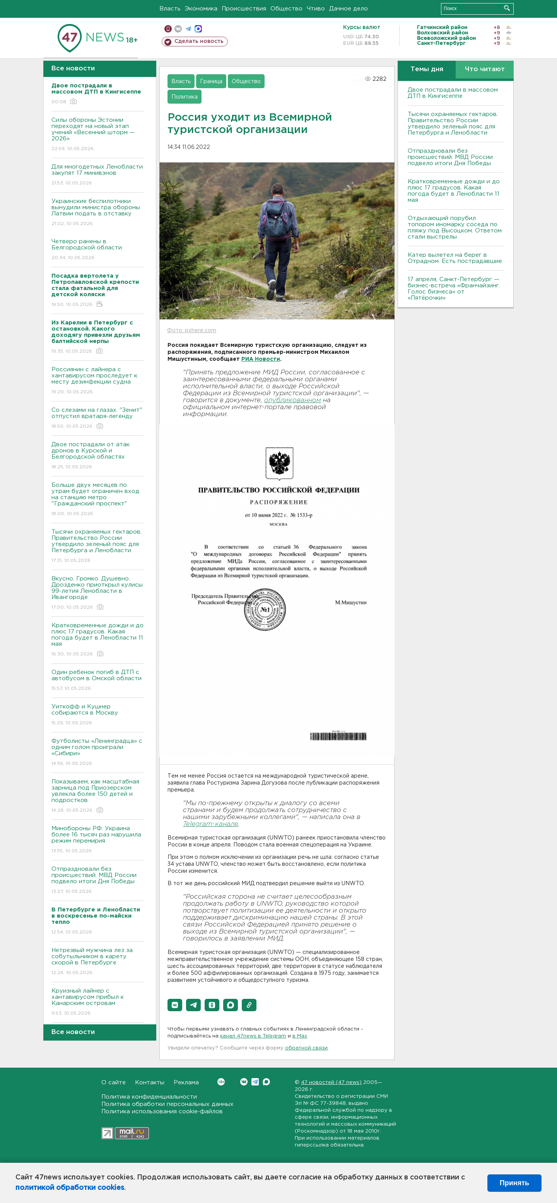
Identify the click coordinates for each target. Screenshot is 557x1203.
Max (266, 1081)
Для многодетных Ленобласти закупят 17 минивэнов (97, 175)
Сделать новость (199, 41)
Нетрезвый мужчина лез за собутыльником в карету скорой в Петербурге (97, 962)
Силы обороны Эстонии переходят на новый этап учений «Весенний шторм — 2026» (97, 135)
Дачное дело (348, 8)
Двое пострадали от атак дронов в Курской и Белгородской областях (97, 456)
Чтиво (316, 8)
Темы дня (426, 69)
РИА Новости (260, 359)
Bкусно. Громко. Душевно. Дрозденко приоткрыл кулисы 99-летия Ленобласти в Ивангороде (97, 593)
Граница (211, 81)
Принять (514, 1183)
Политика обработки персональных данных (167, 1104)
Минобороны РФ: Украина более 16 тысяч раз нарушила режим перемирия (97, 840)
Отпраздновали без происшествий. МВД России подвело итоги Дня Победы (97, 881)
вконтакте (178, 28)
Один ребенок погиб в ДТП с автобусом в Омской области (97, 681)
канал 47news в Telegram (253, 1036)
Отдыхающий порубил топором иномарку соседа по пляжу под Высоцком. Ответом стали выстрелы (455, 227)
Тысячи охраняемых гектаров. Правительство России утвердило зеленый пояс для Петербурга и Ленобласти (97, 546)
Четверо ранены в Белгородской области (97, 250)
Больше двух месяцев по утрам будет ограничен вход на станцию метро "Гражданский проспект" (97, 500)
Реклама (186, 1082)
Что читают (485, 69)
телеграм (188, 28)
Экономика (201, 8)
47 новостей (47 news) (331, 1082)
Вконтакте (221, 1081)
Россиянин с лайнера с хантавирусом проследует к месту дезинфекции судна (97, 381)
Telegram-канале (210, 824)
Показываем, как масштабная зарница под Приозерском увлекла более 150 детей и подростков (97, 796)
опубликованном (292, 400)
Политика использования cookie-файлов (162, 1111)
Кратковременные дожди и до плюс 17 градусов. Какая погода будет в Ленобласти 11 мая (97, 640)
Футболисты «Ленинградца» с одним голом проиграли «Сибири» (97, 753)
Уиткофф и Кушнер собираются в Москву (97, 715)
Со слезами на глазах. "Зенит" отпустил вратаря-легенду (97, 419)
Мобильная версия (168, 28)
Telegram (255, 1081)
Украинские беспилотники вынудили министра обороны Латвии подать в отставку (97, 213)
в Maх (299, 1036)
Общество (286, 8)
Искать (507, 8)
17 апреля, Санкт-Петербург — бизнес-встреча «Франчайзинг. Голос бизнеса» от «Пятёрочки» (454, 288)
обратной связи (306, 1048)
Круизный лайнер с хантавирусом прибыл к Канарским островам (97, 1002)
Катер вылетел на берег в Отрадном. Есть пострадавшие (455, 258)
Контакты (149, 1082)
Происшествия (244, 8)
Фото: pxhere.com (191, 330)
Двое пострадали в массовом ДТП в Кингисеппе (453, 93)
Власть (170, 8)
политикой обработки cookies (69, 1188)
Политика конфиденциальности (149, 1096)
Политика (184, 97)
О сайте (113, 1082)
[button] (174, 1005)
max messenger (198, 28)
